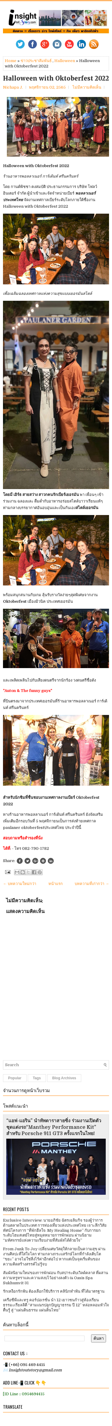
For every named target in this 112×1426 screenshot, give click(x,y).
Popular (15, 1078)
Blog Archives (64, 1078)
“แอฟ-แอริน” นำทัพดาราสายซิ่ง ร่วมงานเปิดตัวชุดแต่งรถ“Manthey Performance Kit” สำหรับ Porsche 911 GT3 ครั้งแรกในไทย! (53, 1127)
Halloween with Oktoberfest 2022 (56, 78)
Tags (37, 1078)
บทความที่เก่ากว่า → (92, 883)
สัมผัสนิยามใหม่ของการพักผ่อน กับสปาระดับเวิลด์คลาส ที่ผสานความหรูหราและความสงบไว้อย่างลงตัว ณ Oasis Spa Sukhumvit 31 (55, 1278)
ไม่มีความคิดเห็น (87, 87)
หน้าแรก (55, 883)
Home (10, 60)
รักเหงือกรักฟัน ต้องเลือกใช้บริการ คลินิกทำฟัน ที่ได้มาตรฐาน (54, 1291)
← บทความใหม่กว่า (19, 883)
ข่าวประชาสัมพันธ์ (36, 60)
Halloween (64, 60)
